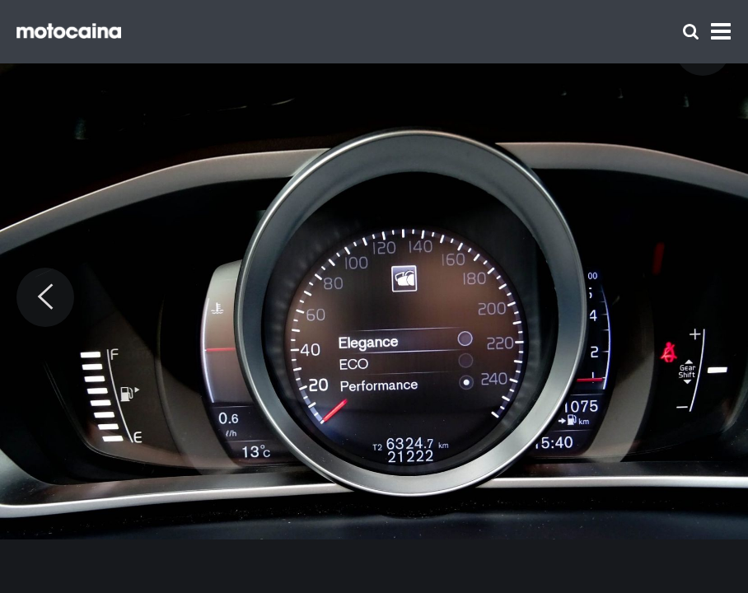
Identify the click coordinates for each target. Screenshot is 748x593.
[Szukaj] (691, 32)
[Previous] (45, 297)
